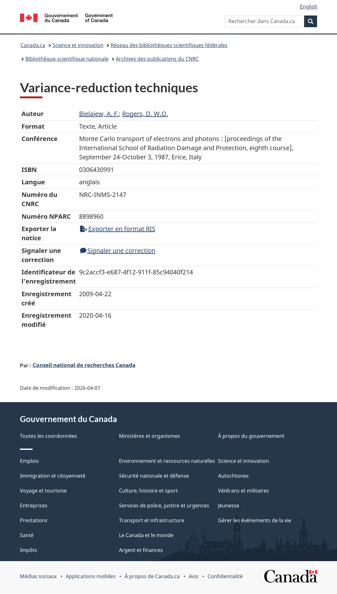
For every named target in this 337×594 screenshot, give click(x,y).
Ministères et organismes (149, 435)
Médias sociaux (38, 576)
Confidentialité (225, 576)
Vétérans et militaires (243, 490)
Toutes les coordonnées (48, 435)
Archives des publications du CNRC (157, 58)
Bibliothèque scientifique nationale (67, 58)
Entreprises (33, 505)
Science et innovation (78, 45)
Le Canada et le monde (146, 535)
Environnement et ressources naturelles (167, 460)
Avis (193, 576)
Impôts (28, 550)
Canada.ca (33, 45)
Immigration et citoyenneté (52, 475)
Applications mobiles (90, 576)
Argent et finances (141, 550)
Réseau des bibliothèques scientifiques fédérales (169, 45)
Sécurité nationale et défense (154, 475)
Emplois (29, 460)
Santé (27, 535)
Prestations (33, 520)
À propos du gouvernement (251, 435)
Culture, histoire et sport (148, 490)
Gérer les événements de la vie (254, 520)
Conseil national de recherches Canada (84, 365)
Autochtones (233, 475)
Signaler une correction (117, 250)
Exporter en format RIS (117, 228)
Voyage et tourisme (43, 490)
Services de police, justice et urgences (164, 505)
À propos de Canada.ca (152, 576)
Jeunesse (228, 505)
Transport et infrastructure (151, 520)
